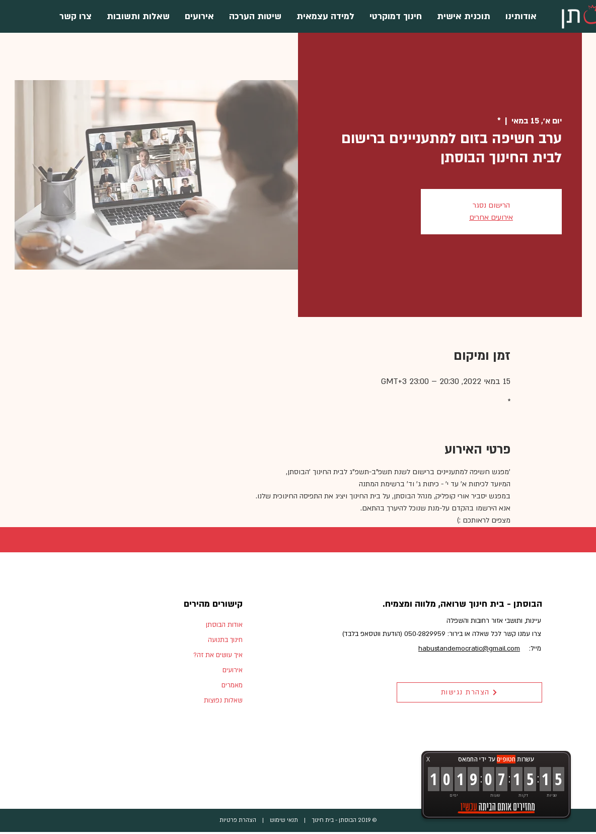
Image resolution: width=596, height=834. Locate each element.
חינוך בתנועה (225, 640)
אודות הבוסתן (224, 624)
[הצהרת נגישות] (469, 692)
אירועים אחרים (491, 217)
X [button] (428, 759)
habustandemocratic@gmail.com (469, 648)
